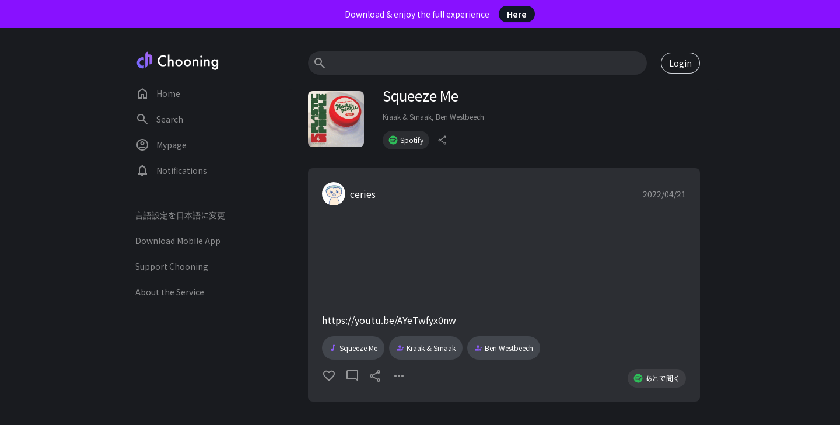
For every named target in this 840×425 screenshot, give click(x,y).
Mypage (161, 145)
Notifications (171, 170)
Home (157, 93)
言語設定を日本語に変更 (180, 215)
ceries (363, 194)
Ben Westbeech (460, 116)
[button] (504, 285)
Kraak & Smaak (407, 116)
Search (159, 119)
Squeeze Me (353, 348)
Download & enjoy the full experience (440, 14)
